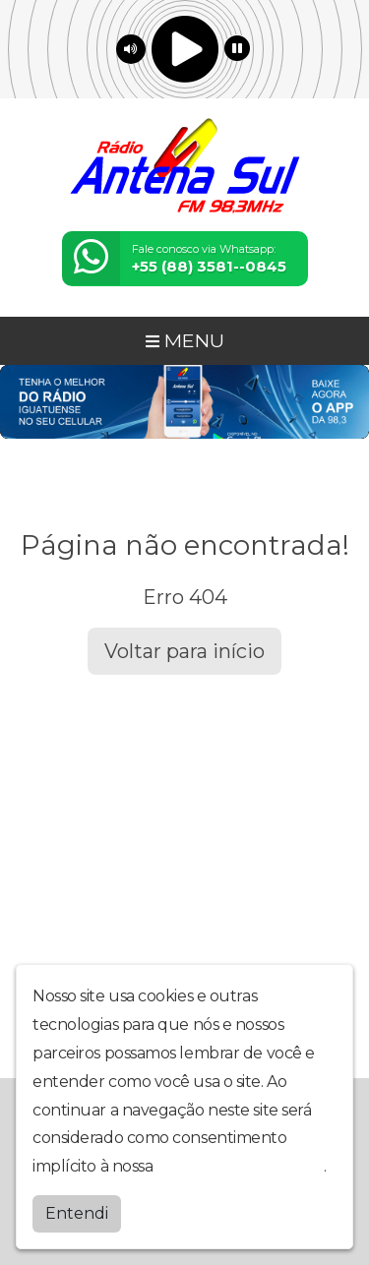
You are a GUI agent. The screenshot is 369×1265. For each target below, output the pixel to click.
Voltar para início (184, 651)
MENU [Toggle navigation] (185, 340)
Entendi (76, 1212)
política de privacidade (240, 1165)
